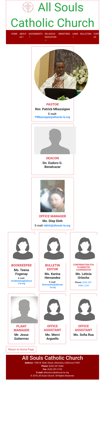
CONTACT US (98, 35)
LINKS (75, 34)
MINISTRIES (64, 34)
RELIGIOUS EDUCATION (50, 35)
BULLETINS (85, 34)
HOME (14, 34)
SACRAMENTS (36, 34)
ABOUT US (22, 35)
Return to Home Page (21, 349)
